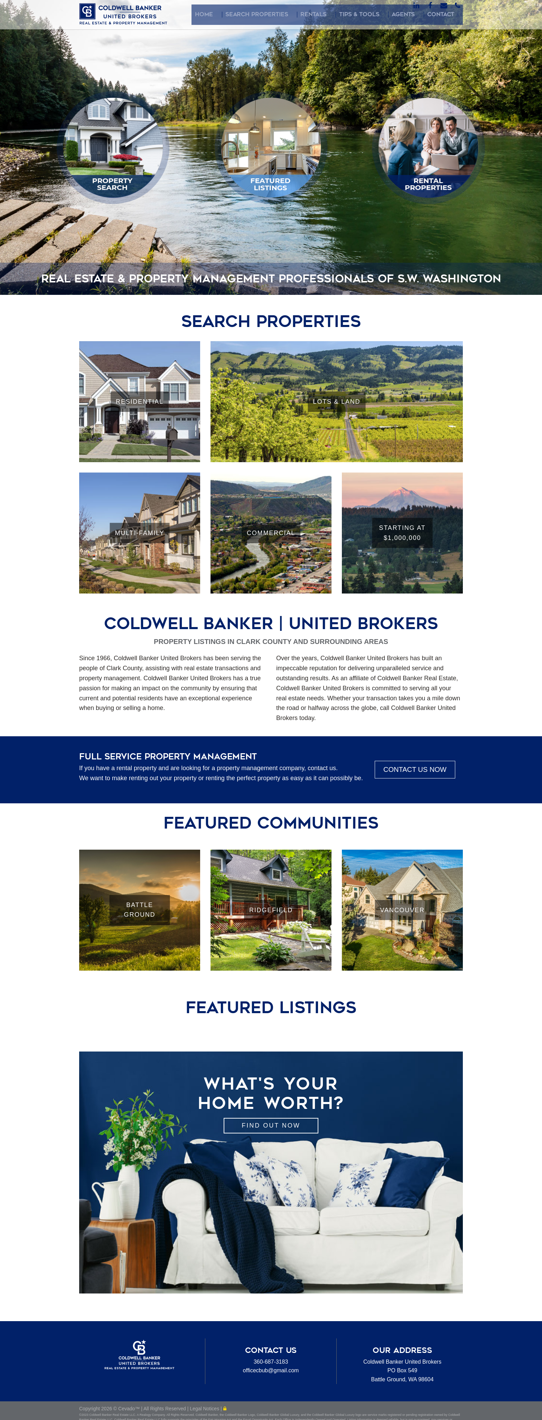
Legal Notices (205, 1411)
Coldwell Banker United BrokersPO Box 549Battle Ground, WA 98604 (402, 1370)
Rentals (345, 14)
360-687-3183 (271, 1362)
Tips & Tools (382, 14)
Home (256, 14)
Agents (417, 14)
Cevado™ (129, 1411)
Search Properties (298, 14)
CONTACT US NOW (415, 769)
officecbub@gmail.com (271, 1370)
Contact (447, 14)
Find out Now (271, 1125)
